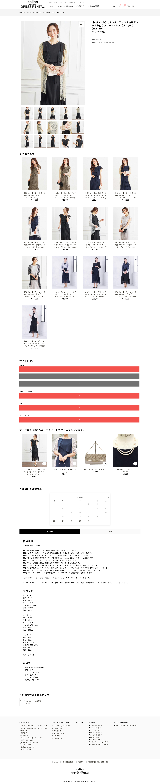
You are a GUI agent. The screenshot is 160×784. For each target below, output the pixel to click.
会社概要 (57, 736)
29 (80, 508)
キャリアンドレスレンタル (28, 12)
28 (71, 508)
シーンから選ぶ (95, 730)
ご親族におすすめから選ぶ (99, 744)
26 (54, 508)
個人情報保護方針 (68, 762)
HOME (56, 762)
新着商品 (24, 731)
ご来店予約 (57, 731)
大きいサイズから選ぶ (97, 740)
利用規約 (80, 762)
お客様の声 (24, 735)
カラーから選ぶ (95, 728)
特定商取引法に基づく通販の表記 (98, 762)
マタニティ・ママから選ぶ (99, 742)
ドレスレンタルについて (64, 6)
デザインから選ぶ (96, 732)
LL (31, 369)
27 (63, 508)
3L (57, 369)
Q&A (110, 518)
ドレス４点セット (58, 12)
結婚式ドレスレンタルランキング (126, 726)
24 (97, 504)
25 (106, 504)
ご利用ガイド (80, 6)
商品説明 (50, 518)
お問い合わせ (58, 738)
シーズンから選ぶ (96, 735)
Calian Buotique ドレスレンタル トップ (34, 726)
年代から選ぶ (94, 737)
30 (88, 508)
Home (51, 6)
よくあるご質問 (93, 6)
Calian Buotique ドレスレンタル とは (34, 728)
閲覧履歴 (24, 733)
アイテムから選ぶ (44, 12)
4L (82, 369)
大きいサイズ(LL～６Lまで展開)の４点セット (30, 689)
